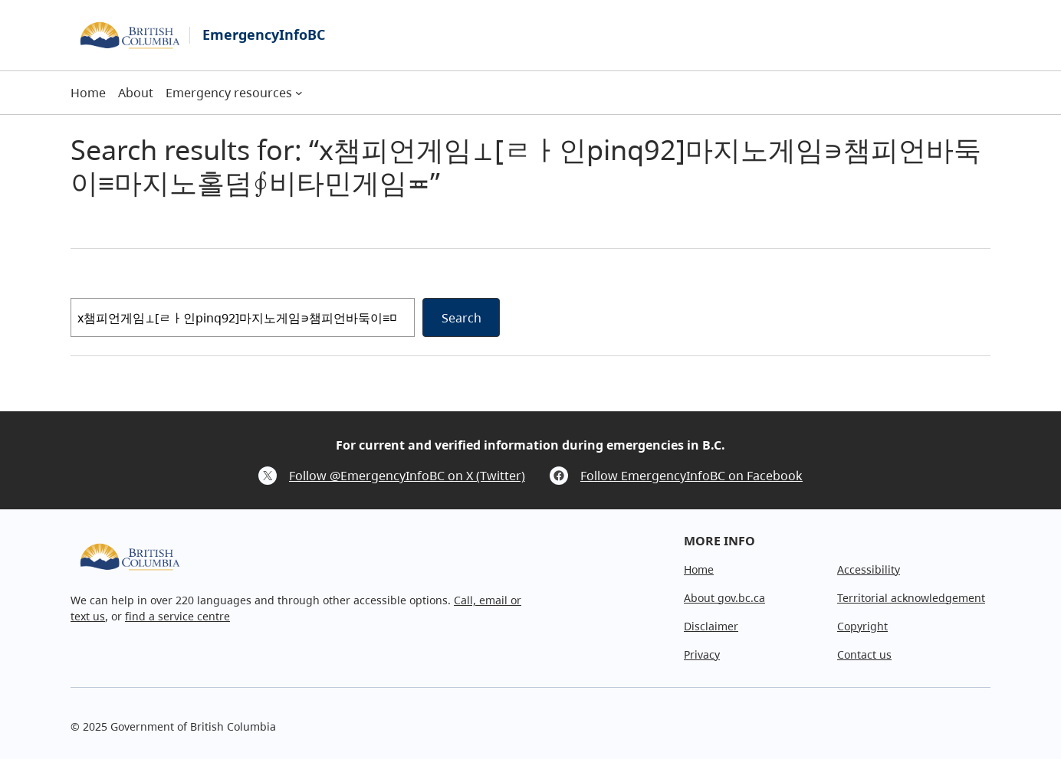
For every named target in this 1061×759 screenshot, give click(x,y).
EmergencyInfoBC (263, 34)
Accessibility (868, 569)
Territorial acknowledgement (911, 598)
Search (461, 317)
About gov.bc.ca (724, 598)
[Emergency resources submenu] (299, 93)
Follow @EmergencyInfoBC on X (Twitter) (407, 475)
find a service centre (177, 616)
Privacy (702, 654)
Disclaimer (711, 626)
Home (699, 569)
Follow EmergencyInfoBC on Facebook (691, 475)
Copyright (862, 626)
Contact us (864, 654)
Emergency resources (229, 92)
